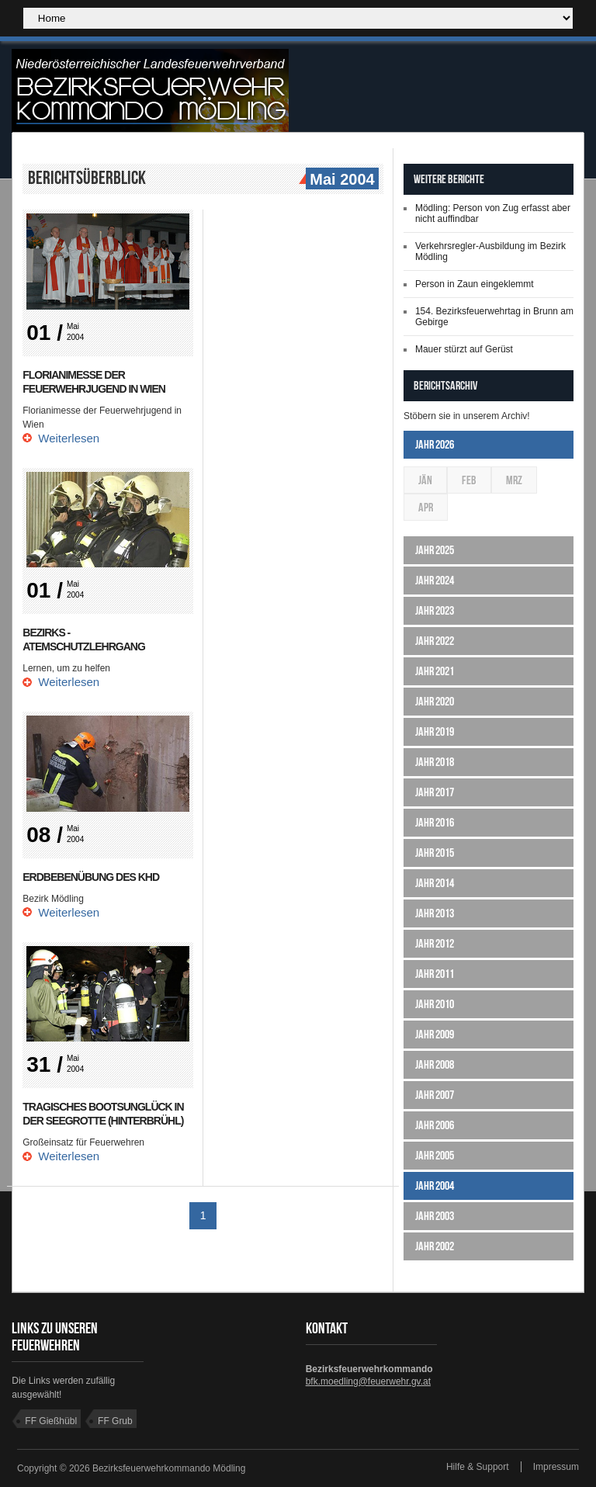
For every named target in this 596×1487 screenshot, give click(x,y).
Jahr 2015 (434, 852)
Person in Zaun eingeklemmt (474, 284)
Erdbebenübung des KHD (91, 877)
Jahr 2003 (434, 1215)
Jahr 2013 (434, 913)
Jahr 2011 (434, 973)
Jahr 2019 (434, 731)
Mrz (514, 480)
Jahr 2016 (434, 822)
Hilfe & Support (477, 1466)
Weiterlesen (68, 438)
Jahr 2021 (434, 671)
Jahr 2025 (434, 549)
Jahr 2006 (434, 1125)
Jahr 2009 (434, 1034)
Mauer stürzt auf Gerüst (464, 349)
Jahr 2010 (434, 1003)
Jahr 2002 (434, 1246)
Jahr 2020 (434, 701)
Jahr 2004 (434, 1185)
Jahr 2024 (434, 580)
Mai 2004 (340, 180)
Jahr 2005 (434, 1155)
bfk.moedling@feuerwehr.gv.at (368, 1381)
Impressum (556, 1466)
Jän (425, 480)
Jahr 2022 (434, 640)
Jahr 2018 (434, 761)
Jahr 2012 (434, 943)
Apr (425, 507)
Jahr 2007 (434, 1094)
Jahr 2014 (434, 882)
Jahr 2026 (434, 444)
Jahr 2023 (434, 610)
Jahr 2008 (434, 1064)
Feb (469, 480)
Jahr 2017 (434, 792)
